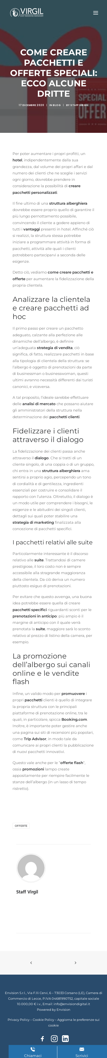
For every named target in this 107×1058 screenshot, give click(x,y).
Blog (57, 105)
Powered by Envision (53, 1010)
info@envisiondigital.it (72, 1004)
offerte (21, 826)
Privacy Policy (19, 1020)
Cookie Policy (43, 1020)
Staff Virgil (79, 105)
